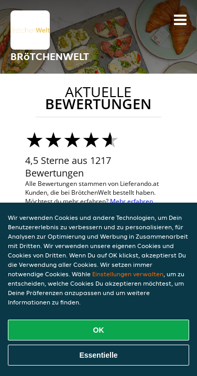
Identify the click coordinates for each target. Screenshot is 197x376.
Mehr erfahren (131, 201)
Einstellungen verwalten (127, 274)
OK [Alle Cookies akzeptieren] (98, 330)
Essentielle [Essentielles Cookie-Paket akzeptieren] (98, 355)
